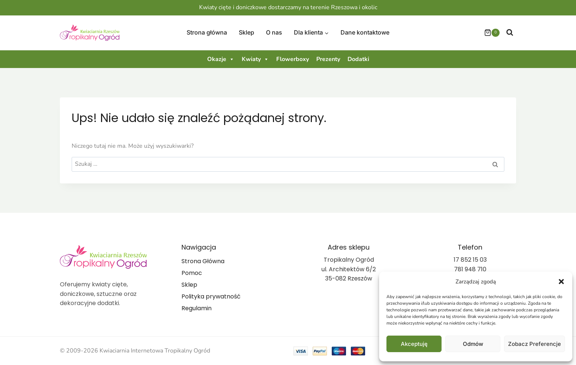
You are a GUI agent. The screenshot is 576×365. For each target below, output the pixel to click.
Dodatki (358, 59)
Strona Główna (202, 261)
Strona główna (207, 32)
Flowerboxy (292, 59)
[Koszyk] (488, 33)
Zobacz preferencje (534, 343)
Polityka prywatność (211, 296)
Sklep (246, 32)
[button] (561, 281)
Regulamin (196, 308)
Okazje (220, 59)
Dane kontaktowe (365, 32)
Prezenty (328, 59)
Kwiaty (255, 59)
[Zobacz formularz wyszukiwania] (509, 32)
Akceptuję (414, 343)
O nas (274, 32)
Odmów (473, 343)
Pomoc (191, 273)
